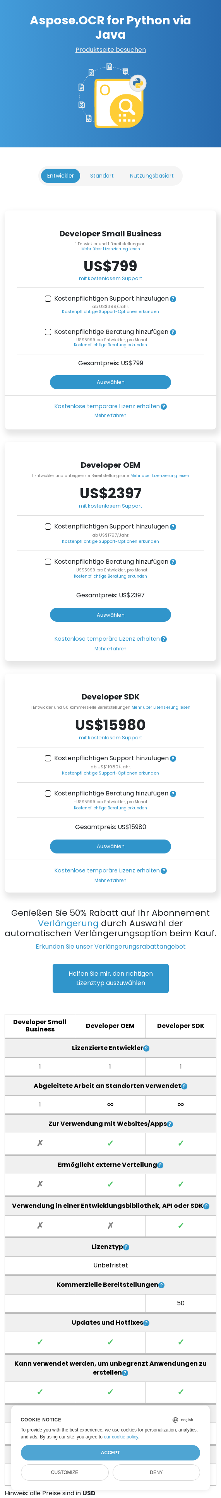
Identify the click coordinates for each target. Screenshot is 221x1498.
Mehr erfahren (110, 415)
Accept (110, 1452)
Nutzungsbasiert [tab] (152, 176)
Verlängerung (68, 923)
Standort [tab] (102, 176)
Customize (64, 1472)
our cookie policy (121, 1437)
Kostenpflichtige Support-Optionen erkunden (110, 311)
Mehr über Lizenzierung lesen (110, 249)
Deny (156, 1472)
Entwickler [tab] (60, 176)
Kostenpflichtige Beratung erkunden (110, 345)
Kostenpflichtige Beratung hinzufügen (111, 332)
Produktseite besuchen (110, 49)
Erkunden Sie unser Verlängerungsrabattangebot (111, 946)
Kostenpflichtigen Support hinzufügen (111, 298)
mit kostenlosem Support (110, 278)
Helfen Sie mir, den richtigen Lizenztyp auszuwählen (111, 978)
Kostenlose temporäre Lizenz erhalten (107, 406)
